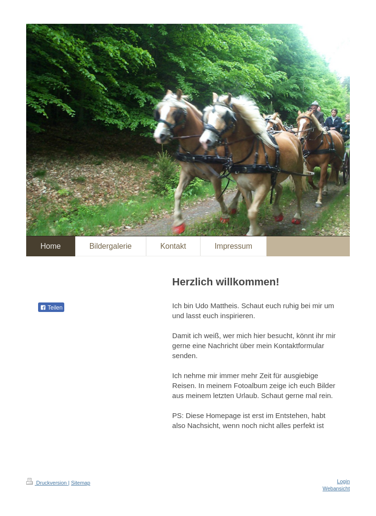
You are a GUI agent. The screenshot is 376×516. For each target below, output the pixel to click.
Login (343, 481)
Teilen (51, 307)
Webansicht (336, 488)
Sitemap (80, 483)
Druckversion (47, 483)
